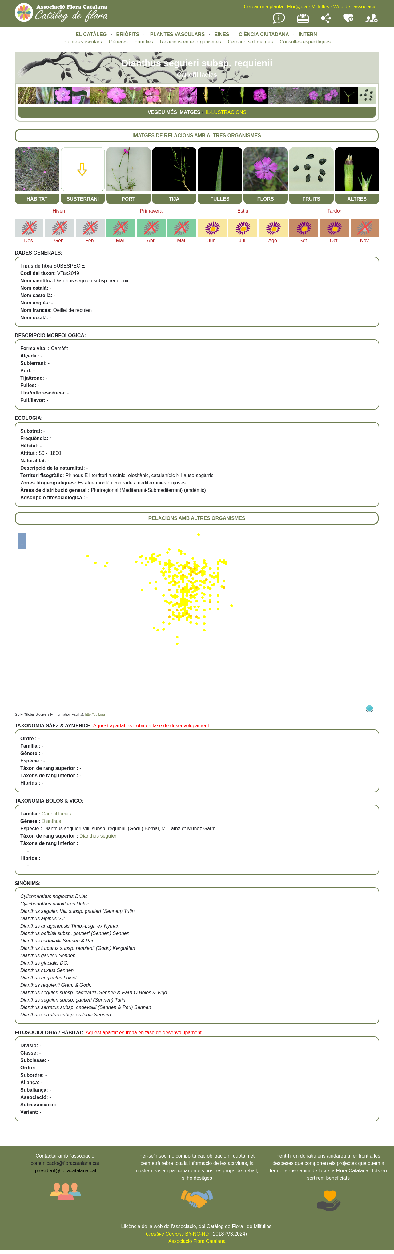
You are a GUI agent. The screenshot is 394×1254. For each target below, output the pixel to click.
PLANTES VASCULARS (177, 34)
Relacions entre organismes (190, 41)
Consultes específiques (305, 41)
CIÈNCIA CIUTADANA (264, 34)
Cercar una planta (263, 6)
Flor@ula (297, 6)
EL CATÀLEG (91, 34)
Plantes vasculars (82, 41)
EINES (221, 34)
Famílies (144, 41)
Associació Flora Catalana (197, 1241)
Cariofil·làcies (56, 813)
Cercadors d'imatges (250, 41)
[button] (27, 102)
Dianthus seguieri (98, 836)
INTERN (308, 34)
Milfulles (320, 6)
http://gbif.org (95, 714)
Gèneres (118, 41)
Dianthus (51, 821)
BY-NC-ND (177, 1233)
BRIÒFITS (128, 34)
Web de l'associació (354, 6)
